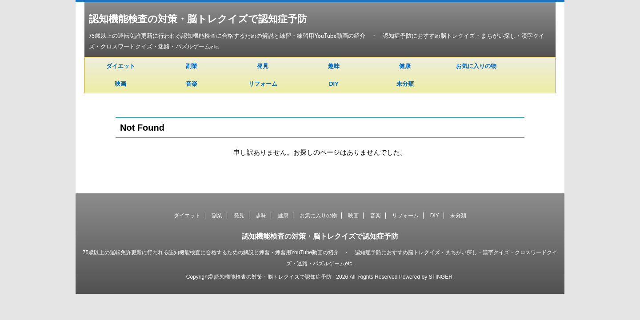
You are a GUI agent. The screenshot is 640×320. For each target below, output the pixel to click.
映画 (120, 83)
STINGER (440, 277)
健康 (405, 66)
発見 (262, 66)
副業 (191, 66)
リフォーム (262, 83)
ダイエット (120, 66)
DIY (334, 83)
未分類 (405, 83)
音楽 (191, 83)
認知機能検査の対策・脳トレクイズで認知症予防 (198, 20)
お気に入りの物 (476, 66)
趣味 (334, 66)
